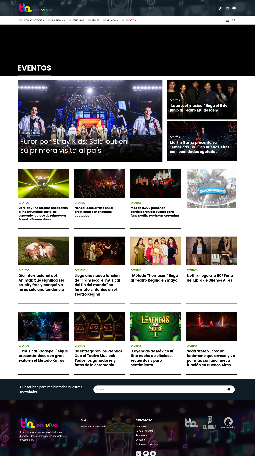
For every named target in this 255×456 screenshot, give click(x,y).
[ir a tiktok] (220, 8)
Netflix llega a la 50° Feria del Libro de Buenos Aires (210, 272)
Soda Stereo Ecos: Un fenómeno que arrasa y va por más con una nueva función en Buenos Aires (211, 351)
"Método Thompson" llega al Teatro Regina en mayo (154, 272)
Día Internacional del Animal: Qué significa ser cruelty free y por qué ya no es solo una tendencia (41, 276)
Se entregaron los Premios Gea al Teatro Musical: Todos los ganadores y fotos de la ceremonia (99, 351)
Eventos (131, 20)
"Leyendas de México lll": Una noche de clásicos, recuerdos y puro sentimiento (153, 351)
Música (112, 20)
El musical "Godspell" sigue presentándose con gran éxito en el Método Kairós (43, 349)
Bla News (58, 20)
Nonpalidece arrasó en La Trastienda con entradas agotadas (94, 205)
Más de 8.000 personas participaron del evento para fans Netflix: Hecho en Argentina (155, 205)
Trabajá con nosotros (147, 437)
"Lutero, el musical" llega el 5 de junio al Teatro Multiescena (199, 101)
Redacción (141, 420)
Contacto (141, 433)
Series (95, 20)
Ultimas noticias (33, 20)
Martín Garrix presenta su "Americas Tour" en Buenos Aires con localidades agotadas (200, 141)
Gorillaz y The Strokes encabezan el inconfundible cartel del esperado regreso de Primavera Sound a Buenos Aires (43, 207)
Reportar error (143, 429)
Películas (78, 20)
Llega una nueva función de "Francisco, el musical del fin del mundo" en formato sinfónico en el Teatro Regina (97, 278)
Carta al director (144, 424)
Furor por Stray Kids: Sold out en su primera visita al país (73, 139)
